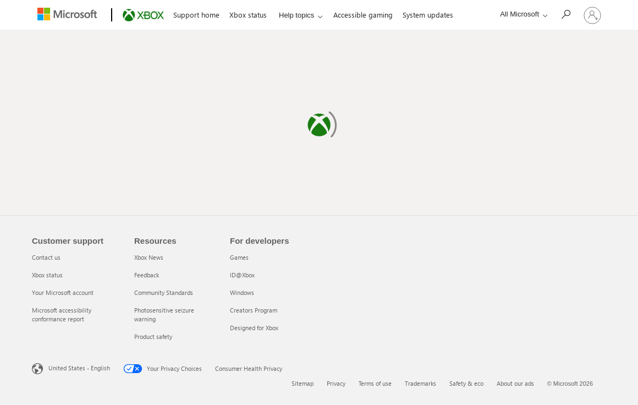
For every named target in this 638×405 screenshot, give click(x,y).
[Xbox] (142, 15)
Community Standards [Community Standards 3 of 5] (163, 292)
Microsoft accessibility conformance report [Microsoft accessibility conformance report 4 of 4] (61, 314)
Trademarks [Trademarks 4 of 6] (420, 383)
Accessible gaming (363, 14)
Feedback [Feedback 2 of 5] (146, 275)
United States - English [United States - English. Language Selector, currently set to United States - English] (79, 368)
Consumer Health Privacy (248, 368)
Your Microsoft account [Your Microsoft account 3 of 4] (63, 292)
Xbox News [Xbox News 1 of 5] (148, 257)
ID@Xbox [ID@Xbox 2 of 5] (242, 275)
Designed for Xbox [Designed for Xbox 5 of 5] (254, 328)
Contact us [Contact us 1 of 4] (46, 257)
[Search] (565, 14)
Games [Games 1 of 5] (239, 257)
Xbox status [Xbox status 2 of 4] (47, 275)
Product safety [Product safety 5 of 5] (153, 336)
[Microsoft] (69, 15)
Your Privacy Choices (162, 368)
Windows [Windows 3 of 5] (242, 292)
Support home (196, 14)
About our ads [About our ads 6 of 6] (515, 383)
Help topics (296, 15)
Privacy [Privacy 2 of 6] (336, 383)
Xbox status (248, 14)
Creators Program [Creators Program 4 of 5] (253, 310)
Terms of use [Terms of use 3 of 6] (375, 383)
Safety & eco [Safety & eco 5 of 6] (466, 383)
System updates (428, 14)
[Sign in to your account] (592, 15)
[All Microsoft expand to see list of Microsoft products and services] (521, 14)
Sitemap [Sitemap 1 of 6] (303, 383)
